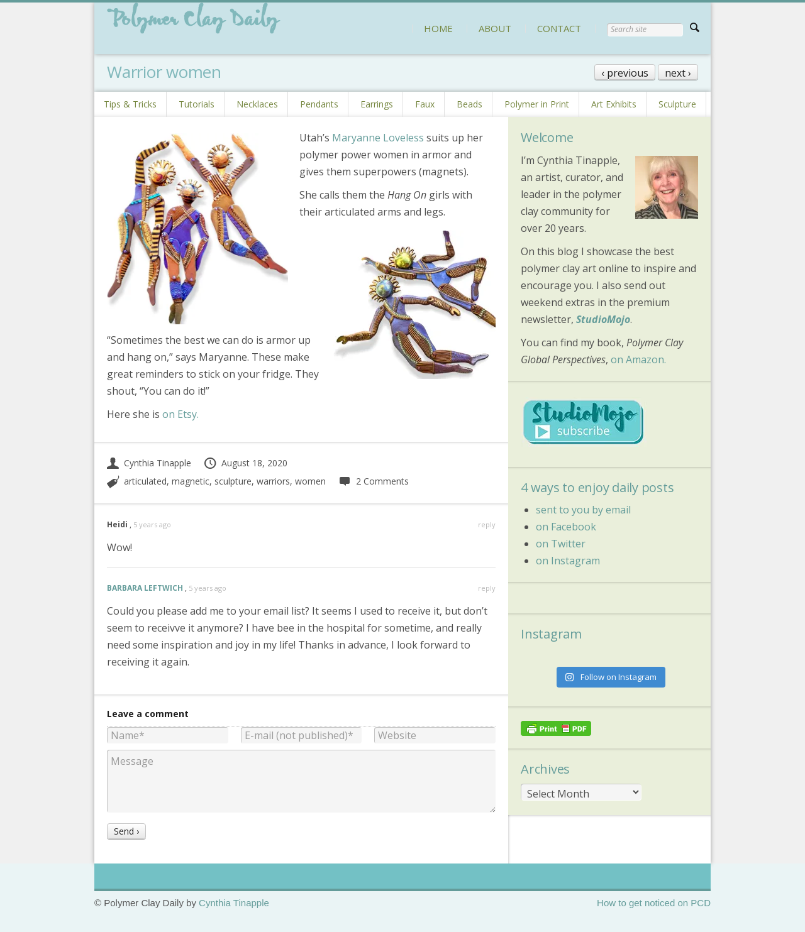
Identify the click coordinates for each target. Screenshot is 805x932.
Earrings (376, 104)
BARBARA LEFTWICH (145, 588)
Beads (469, 104)
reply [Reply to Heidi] (487, 524)
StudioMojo (603, 319)
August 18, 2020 (245, 463)
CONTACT (559, 28)
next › (678, 73)
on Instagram (568, 560)
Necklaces (257, 104)
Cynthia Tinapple (149, 463)
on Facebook (566, 527)
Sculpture (677, 104)
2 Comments (373, 481)
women (310, 481)
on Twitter (561, 544)
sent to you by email (583, 510)
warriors (273, 481)
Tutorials (196, 104)
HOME (438, 28)
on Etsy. (180, 414)
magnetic (190, 481)
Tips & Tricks (130, 104)
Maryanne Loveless (378, 138)
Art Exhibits (613, 104)
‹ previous (624, 73)
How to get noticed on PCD (654, 902)
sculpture (233, 481)
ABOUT (495, 28)
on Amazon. (638, 359)
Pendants (319, 104)
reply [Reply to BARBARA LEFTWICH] (487, 588)
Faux (425, 104)
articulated (145, 481)
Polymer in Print (536, 104)
